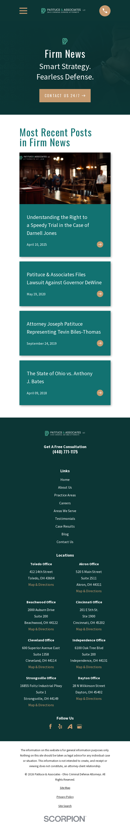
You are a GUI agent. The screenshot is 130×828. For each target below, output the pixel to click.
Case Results (65, 526)
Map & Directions (41, 584)
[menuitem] (65, 788)
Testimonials (65, 518)
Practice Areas (65, 495)
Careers (65, 503)
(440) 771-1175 (65, 452)
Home (65, 479)
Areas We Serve (65, 511)
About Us (65, 487)
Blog (65, 534)
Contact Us (65, 542)
